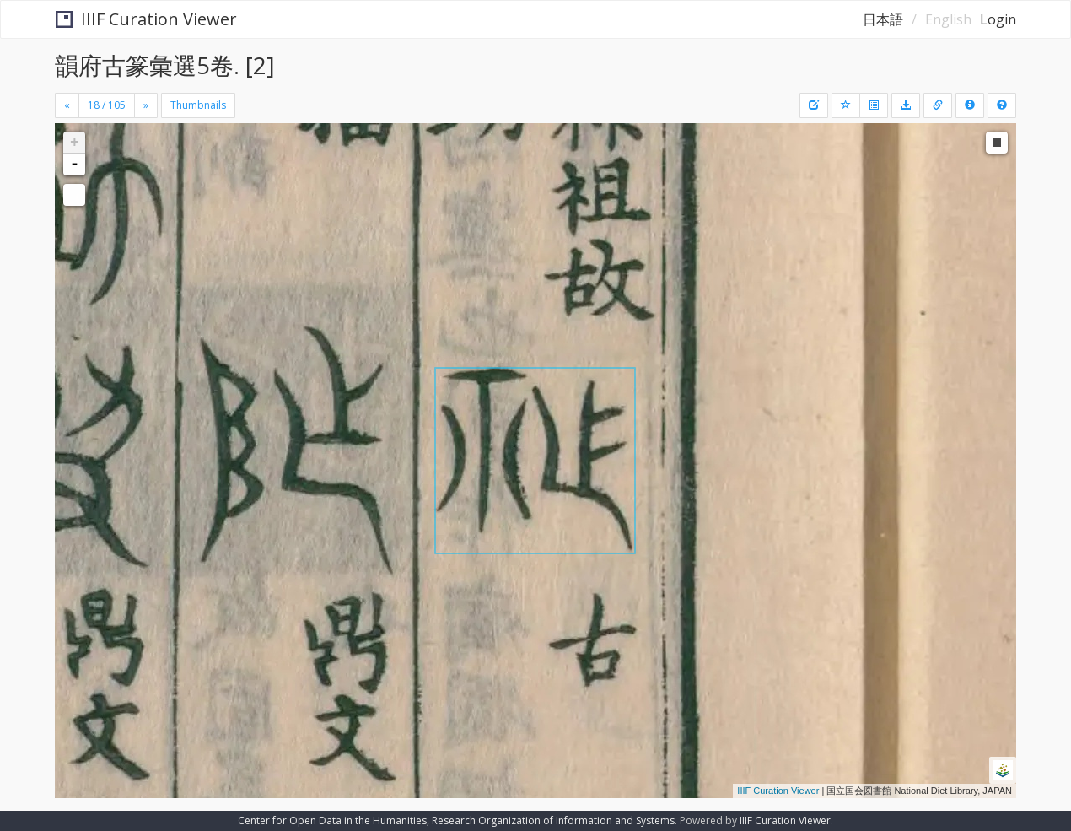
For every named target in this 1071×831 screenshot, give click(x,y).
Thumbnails (198, 105)
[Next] (146, 105)
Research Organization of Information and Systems (553, 820)
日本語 (883, 19)
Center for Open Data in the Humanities (332, 820)
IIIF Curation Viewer (146, 19)
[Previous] (67, 105)
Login (998, 19)
